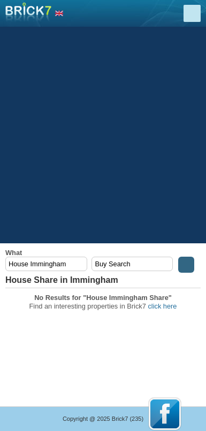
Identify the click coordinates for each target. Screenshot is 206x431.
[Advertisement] (103, 135)
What (13, 253)
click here (162, 306)
